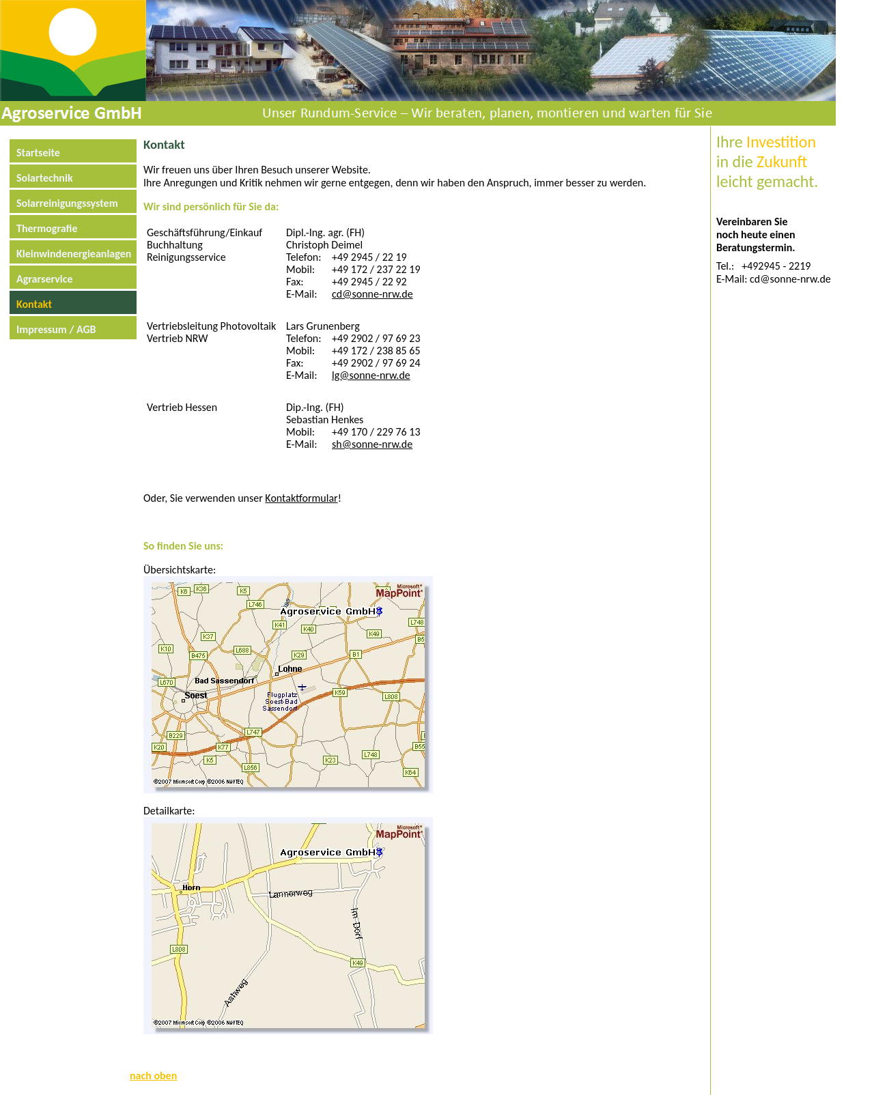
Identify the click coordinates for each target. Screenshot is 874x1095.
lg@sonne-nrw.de (371, 375)
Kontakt (34, 304)
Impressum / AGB (56, 329)
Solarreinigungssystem (67, 203)
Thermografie (47, 228)
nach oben (153, 1075)
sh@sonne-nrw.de (372, 444)
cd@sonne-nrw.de (372, 293)
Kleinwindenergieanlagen (71, 253)
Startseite (38, 152)
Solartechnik (44, 177)
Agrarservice (44, 278)
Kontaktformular (301, 498)
